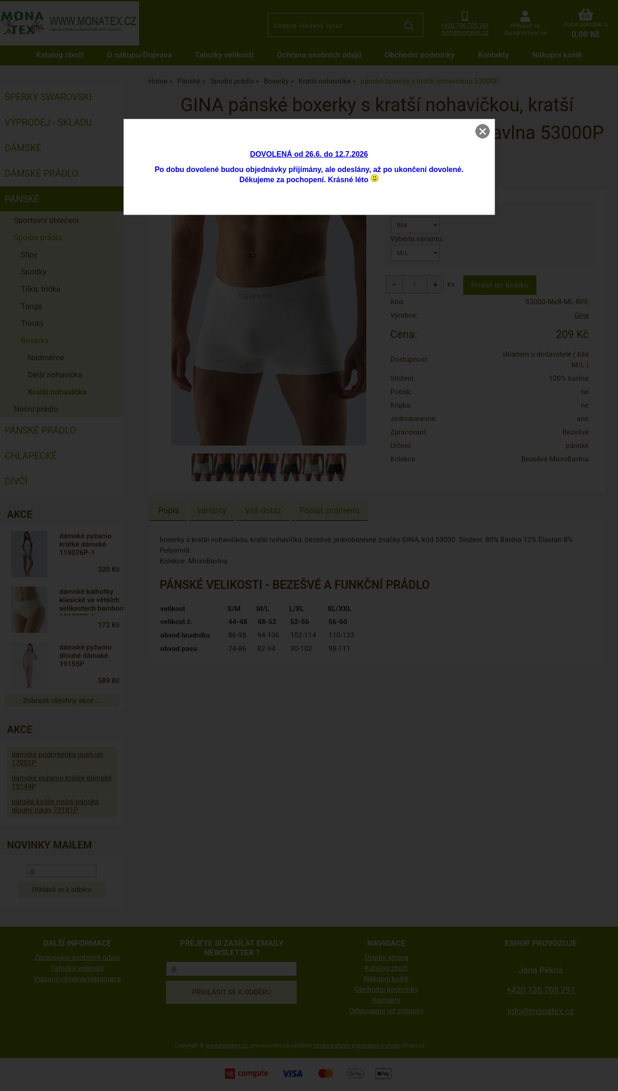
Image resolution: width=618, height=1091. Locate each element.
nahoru (604, 1077)
